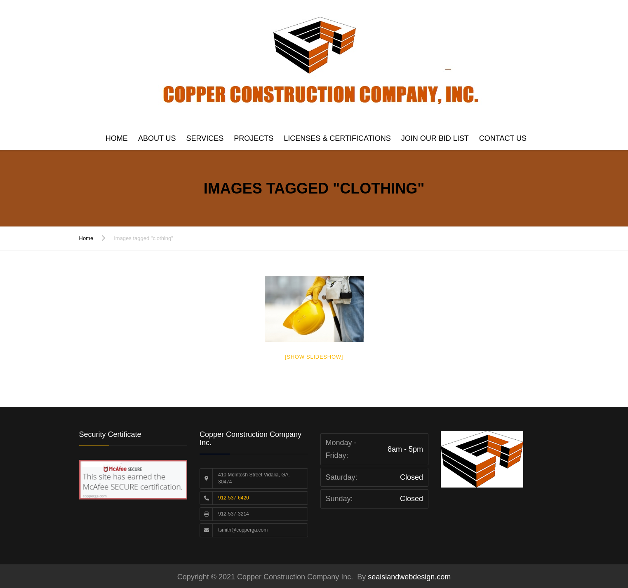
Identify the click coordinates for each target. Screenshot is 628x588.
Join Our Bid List (435, 138)
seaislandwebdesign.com (408, 577)
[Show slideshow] (314, 357)
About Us (157, 138)
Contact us (503, 138)
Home (117, 138)
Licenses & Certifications (337, 138)
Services (205, 138)
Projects (253, 138)
